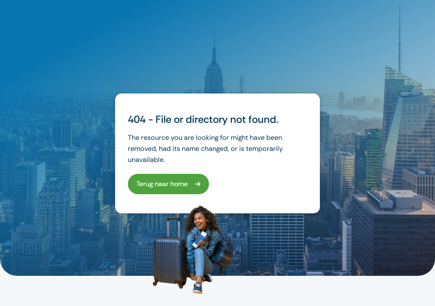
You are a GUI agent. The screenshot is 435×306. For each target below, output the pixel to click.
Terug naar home (162, 183)
